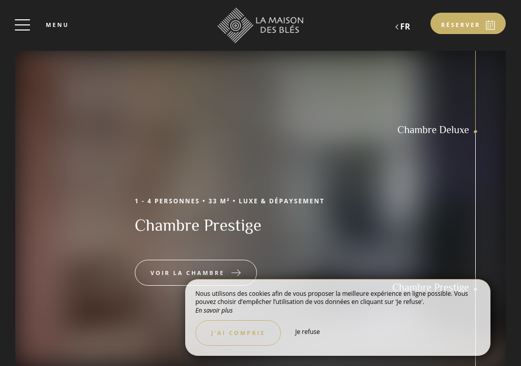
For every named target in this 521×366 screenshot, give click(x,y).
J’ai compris (238, 333)
